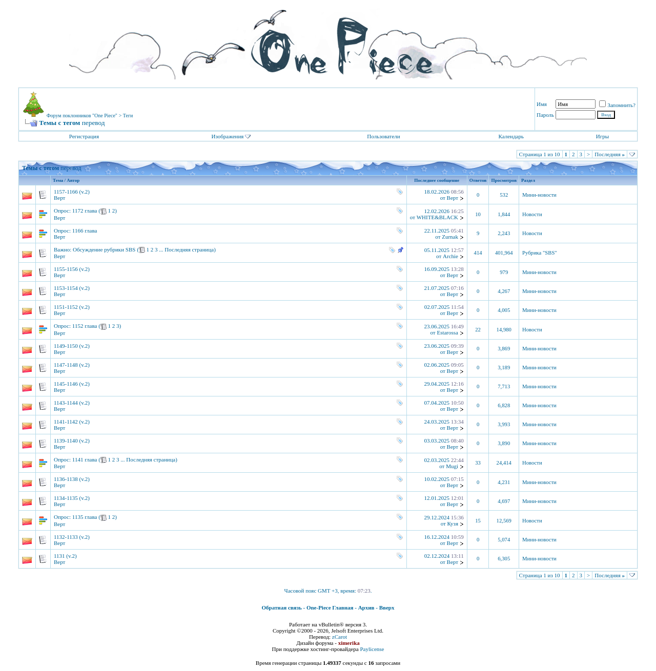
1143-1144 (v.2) (72, 403)
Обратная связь (282, 607)
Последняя (609, 154)
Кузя (452, 523)
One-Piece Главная (330, 607)
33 (478, 463)
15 (478, 520)
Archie (450, 256)
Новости (532, 214)
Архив (366, 607)
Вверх (387, 607)
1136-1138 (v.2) (72, 479)
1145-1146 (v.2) (72, 384)
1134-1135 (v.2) (72, 498)
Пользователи (383, 136)
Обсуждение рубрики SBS (104, 249)
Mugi (452, 466)
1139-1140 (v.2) (72, 440)
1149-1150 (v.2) (72, 346)
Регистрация (84, 136)
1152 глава (84, 326)
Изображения (227, 136)
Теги (128, 115)
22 (478, 329)
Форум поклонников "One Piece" (82, 115)
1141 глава (84, 459)
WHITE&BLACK (437, 217)
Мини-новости (539, 195)
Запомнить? (617, 105)
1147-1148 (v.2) (72, 365)
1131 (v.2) (65, 556)
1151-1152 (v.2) (72, 307)
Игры (602, 136)
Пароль (545, 115)
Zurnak (450, 237)
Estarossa (447, 332)
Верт (59, 198)
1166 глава (84, 230)
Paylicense (372, 649)
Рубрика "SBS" (539, 253)
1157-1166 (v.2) (72, 191)
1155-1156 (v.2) (72, 269)
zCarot (339, 637)
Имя (542, 104)
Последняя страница (189, 249)
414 (478, 253)
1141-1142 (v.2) (72, 421)
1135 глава (84, 517)
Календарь (510, 136)
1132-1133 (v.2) (72, 537)
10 (478, 214)
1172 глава (84, 210)
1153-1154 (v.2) (72, 288)
